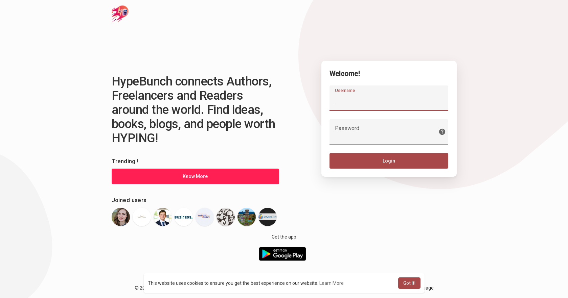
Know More (195, 176)
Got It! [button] (409, 283)
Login (389, 161)
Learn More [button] (331, 283)
